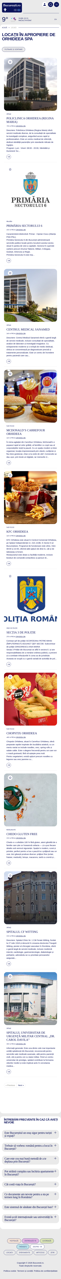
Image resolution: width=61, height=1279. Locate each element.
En (56, 19)
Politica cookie (10, 1271)
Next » (21, 1085)
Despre (37, 1246)
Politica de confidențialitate (46, 1271)
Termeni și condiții (25, 1271)
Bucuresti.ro (38, 1263)
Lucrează (46, 1241)
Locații (9, 1252)
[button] (44, 4)
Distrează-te (30, 1241)
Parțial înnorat (25, 20)
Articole (40, 1252)
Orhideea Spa (17, 38)
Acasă (4, 28)
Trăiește (23, 1247)
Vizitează (14, 1241)
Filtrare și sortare (13, 49)
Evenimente (24, 1252)
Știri (53, 1252)
